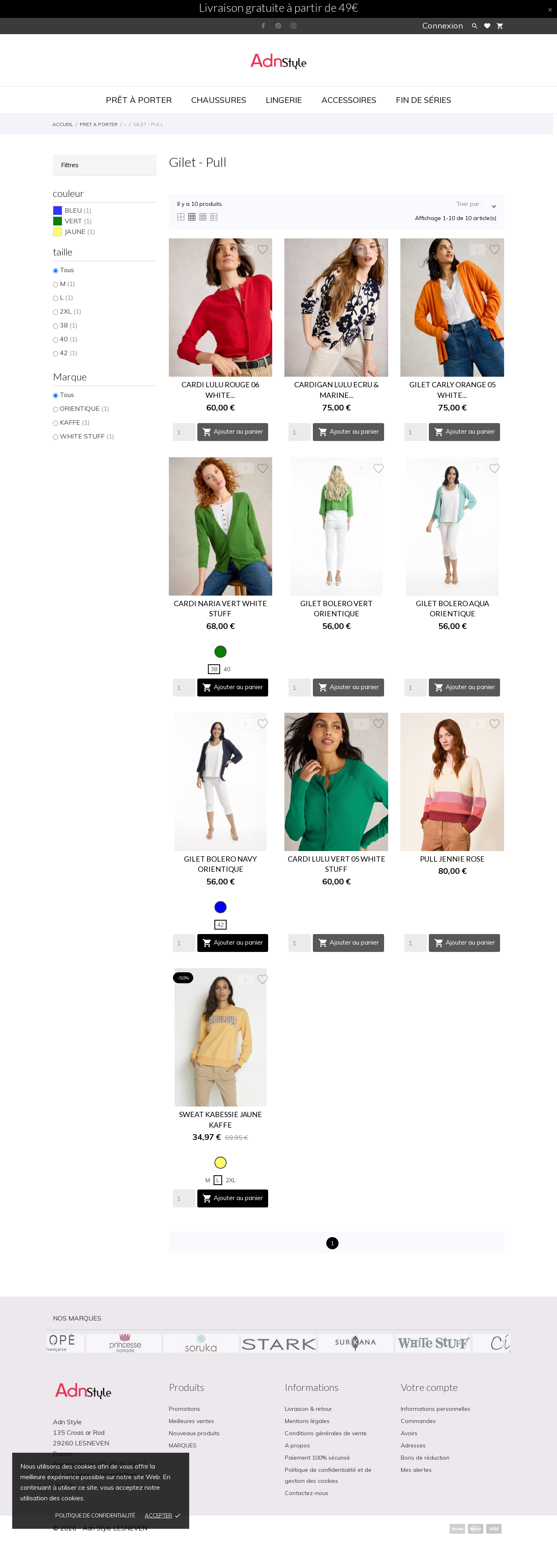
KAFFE (75, 422)
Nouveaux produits (194, 1433)
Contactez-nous (306, 1493)
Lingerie (284, 100)
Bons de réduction (425, 1457)
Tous (67, 270)
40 (69, 339)
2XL (70, 311)
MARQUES (183, 1445)
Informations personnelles (435, 1408)
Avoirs (409, 1433)
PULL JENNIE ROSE (452, 858)
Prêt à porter (139, 100)
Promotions (184, 1408)
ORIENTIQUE (84, 408)
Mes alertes (416, 1469)
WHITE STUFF (87, 436)
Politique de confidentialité (95, 1515)
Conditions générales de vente (326, 1433)
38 (69, 325)
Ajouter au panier (232, 432)
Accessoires (348, 100)
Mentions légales (307, 1421)
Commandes (418, 1421)
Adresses (413, 1445)
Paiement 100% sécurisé (317, 1457)
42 (69, 353)
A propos (297, 1445)
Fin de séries (423, 100)
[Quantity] (184, 432)
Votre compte (429, 1387)
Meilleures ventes (191, 1421)
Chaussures (218, 100)
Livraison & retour (308, 1408)
